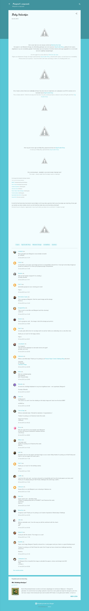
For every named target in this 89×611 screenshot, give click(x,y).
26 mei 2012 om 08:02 (24, 435)
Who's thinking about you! (19, 583)
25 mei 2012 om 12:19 (24, 257)
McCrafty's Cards (22, 297)
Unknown (20, 356)
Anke (19, 371)
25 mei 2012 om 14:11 (24, 279)
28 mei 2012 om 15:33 (24, 491)
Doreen (20, 319)
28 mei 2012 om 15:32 (24, 482)
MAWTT (13, 182)
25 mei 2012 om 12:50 (24, 268)
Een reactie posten (18, 570)
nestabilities (46, 244)
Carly (19, 396)
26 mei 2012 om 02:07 (24, 392)
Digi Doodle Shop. (54, 149)
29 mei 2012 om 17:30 (24, 537)
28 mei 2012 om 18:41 (24, 505)
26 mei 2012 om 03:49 (24, 406)
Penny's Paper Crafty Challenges (18, 190)
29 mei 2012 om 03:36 (24, 527)
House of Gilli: (14, 197)
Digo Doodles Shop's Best (16, 195)
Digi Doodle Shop (59, 47)
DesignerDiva (21, 308)
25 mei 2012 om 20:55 (24, 351)
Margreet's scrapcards (20, 4)
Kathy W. (20, 532)
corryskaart (21, 344)
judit (19, 452)
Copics (17, 244)
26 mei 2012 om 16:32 (24, 447)
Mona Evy (20, 510)
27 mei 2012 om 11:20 (24, 458)
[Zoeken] (80, 4)
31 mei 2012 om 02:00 (24, 566)
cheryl (19, 262)
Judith (19, 476)
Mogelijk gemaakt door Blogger (44, 603)
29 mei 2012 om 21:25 (24, 554)
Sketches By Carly (56, 45)
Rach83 (20, 542)
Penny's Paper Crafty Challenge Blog (54, 358)
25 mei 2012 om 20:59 (24, 367)
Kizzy (19, 427)
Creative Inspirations (16, 186)
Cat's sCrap (21, 410)
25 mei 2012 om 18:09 (24, 323)
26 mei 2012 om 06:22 (24, 422)
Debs (19, 496)
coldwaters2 (21, 558)
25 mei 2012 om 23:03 (24, 379)
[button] (76, 14)
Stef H (20, 284)
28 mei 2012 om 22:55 (24, 515)
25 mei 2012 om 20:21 (24, 339)
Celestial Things (22, 364)
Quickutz (54, 244)
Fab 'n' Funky (14, 184)
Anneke (20, 273)
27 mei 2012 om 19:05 (24, 471)
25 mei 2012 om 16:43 (24, 314)
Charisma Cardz (15, 188)
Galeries (49, 606)
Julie (19, 520)
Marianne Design (37, 244)
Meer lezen (74, 596)
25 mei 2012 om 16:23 (24, 303)
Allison (20, 440)
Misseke (20, 384)
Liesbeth (20, 251)
